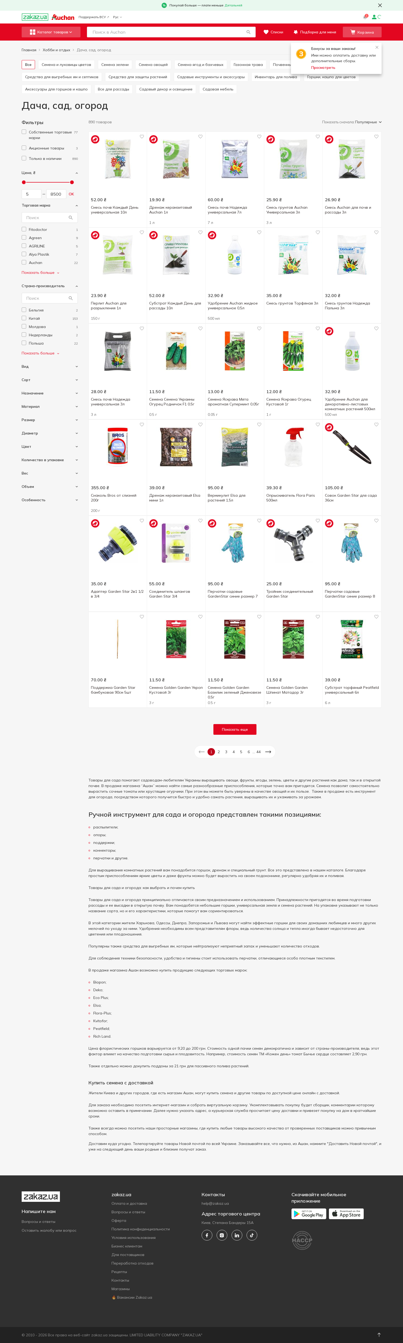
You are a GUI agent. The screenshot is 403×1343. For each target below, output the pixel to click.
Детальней (233, 5)
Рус (117, 17)
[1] (53, 135)
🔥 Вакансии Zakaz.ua (132, 1297)
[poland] (53, 343)
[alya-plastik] (53, 254)
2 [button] (219, 751)
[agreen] (53, 238)
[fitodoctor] (53, 229)
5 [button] (241, 751)
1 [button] (211, 751)
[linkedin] (237, 1235)
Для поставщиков (128, 1254)
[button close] (380, 5)
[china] (53, 318)
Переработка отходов (132, 1263)
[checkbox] (24, 131)
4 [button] (234, 751)
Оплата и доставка (129, 1203)
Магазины (121, 1288)
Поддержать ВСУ (94, 17)
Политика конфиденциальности (141, 1229)
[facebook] (207, 1235)
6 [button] (249, 751)
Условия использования (134, 1237)
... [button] (253, 751)
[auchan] (53, 263)
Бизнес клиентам (127, 1246)
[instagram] (222, 1235)
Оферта (119, 1220)
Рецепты (119, 1271)
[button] (248, 32)
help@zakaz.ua (215, 1203)
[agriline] (53, 246)
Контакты (120, 1280)
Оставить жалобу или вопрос (49, 1230)
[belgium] (53, 310)
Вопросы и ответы (38, 1221)
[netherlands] (53, 335)
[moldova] (53, 327)
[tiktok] (252, 1235)
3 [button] (226, 751)
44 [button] (258, 751)
